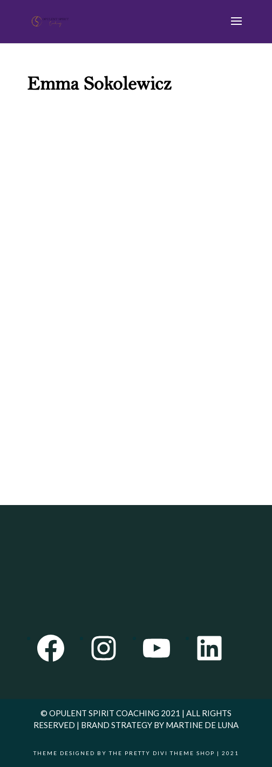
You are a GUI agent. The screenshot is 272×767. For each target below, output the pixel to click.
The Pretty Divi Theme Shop (162, 753)
